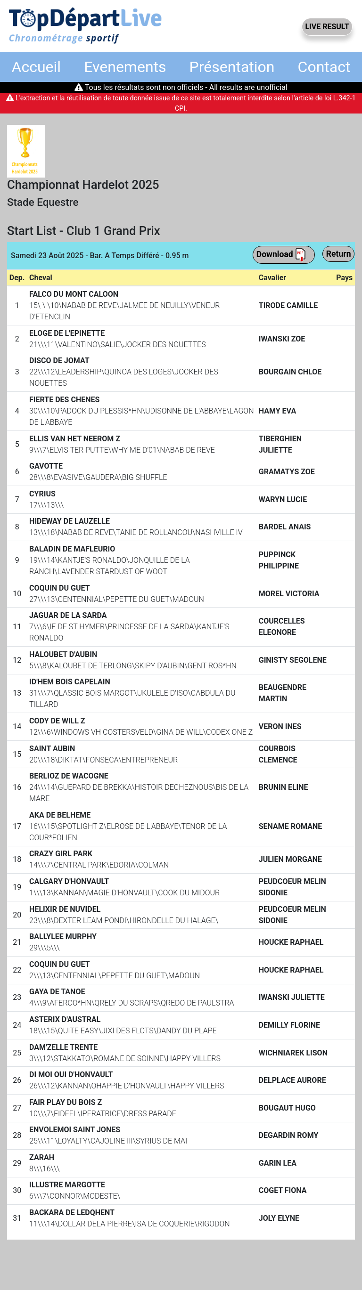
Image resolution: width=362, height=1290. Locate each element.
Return (338, 254)
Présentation (232, 67)
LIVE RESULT (327, 26)
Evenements (125, 67)
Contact (324, 67)
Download (281, 255)
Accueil (36, 67)
